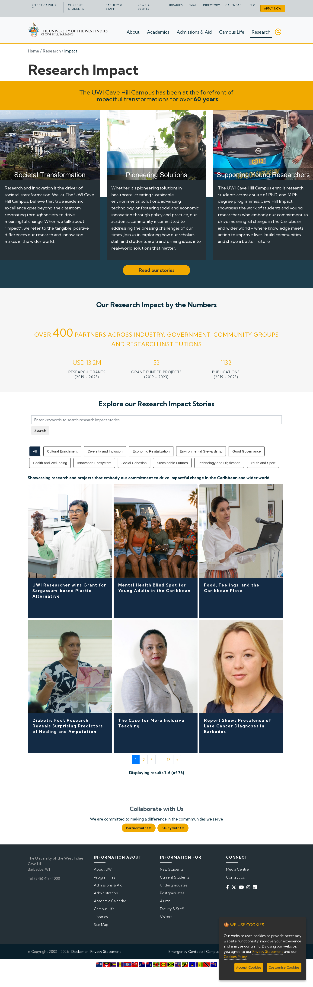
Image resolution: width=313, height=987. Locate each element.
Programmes (104, 877)
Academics (158, 32)
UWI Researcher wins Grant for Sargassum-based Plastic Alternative (69, 591)
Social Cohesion (134, 463)
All (35, 451)
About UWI (103, 869)
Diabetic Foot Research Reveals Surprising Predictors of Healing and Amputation (67, 726)
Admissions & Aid (194, 32)
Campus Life (231, 32)
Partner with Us (138, 828)
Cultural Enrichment (62, 451)
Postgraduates (172, 893)
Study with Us (173, 828)
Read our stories (156, 270)
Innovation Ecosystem (94, 463)
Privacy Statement (105, 951)
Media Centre (237, 869)
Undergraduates (173, 885)
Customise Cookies (284, 967)
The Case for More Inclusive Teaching (151, 723)
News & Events (143, 7)
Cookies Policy (235, 956)
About (133, 32)
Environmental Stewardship (201, 451)
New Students (171, 869)
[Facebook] (228, 887)
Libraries (175, 5)
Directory (211, 5)
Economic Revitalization (151, 451)
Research (261, 32)
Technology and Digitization (219, 463)
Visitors (166, 917)
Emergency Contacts (186, 951)
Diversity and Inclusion (105, 451)
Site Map (101, 924)
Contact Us (235, 877)
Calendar (234, 5)
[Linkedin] (256, 887)
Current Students (76, 7)
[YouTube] (242, 887)
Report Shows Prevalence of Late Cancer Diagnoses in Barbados (237, 726)
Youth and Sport (263, 463)
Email (193, 5)
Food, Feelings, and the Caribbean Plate (231, 588)
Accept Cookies (249, 967)
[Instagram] (249, 887)
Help (251, 5)
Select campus (44, 5)
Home (33, 51)
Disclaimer (79, 951)
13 (168, 759)
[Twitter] (235, 887)
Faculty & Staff (114, 7)
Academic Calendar (110, 901)
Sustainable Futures (172, 463)
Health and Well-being (50, 463)
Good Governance (246, 451)
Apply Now (272, 8)
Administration (106, 893)
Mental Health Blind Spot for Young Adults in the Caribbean (154, 588)
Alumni (165, 901)
